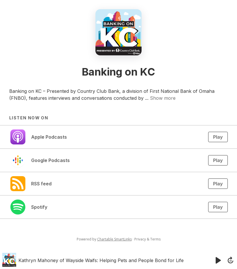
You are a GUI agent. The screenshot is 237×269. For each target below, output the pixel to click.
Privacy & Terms (147, 239)
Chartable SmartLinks (114, 239)
